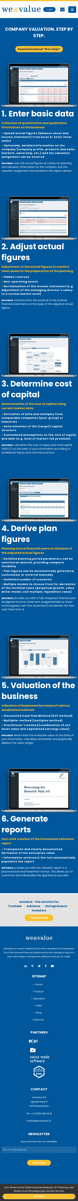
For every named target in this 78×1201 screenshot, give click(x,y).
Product (39, 991)
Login (49, 9)
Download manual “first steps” (39, 49)
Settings (39, 1196)
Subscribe (39, 1162)
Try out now (39, 918)
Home (39, 984)
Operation (39, 998)
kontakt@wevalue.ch (39, 1120)
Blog (39, 1012)
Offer (39, 1005)
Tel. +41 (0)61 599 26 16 (39, 1113)
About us (39, 1019)
